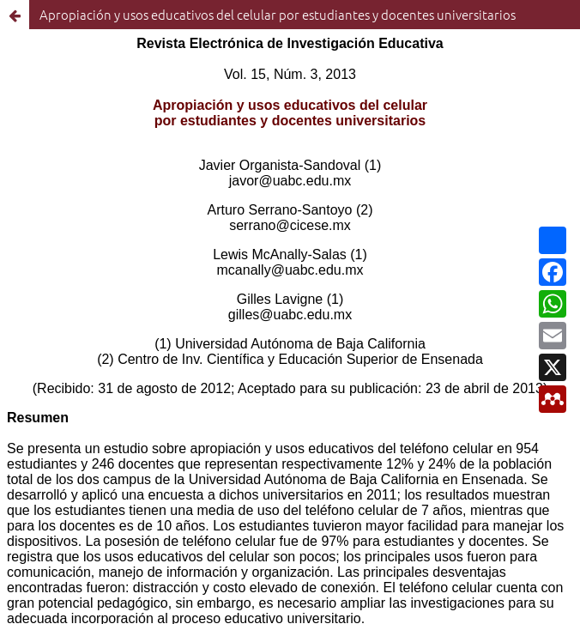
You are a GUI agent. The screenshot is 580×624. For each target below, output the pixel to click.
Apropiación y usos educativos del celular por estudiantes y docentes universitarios (277, 14)
